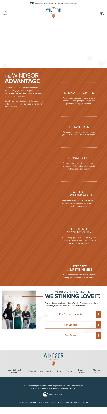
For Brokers (70, 324)
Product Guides (81, 371)
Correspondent (47, 371)
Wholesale (32, 371)
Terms (59, 371)
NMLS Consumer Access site (55, 402)
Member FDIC (96, 371)
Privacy (69, 371)
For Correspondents (70, 314)
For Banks (71, 335)
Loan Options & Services (14, 371)
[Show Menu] (102, 13)
